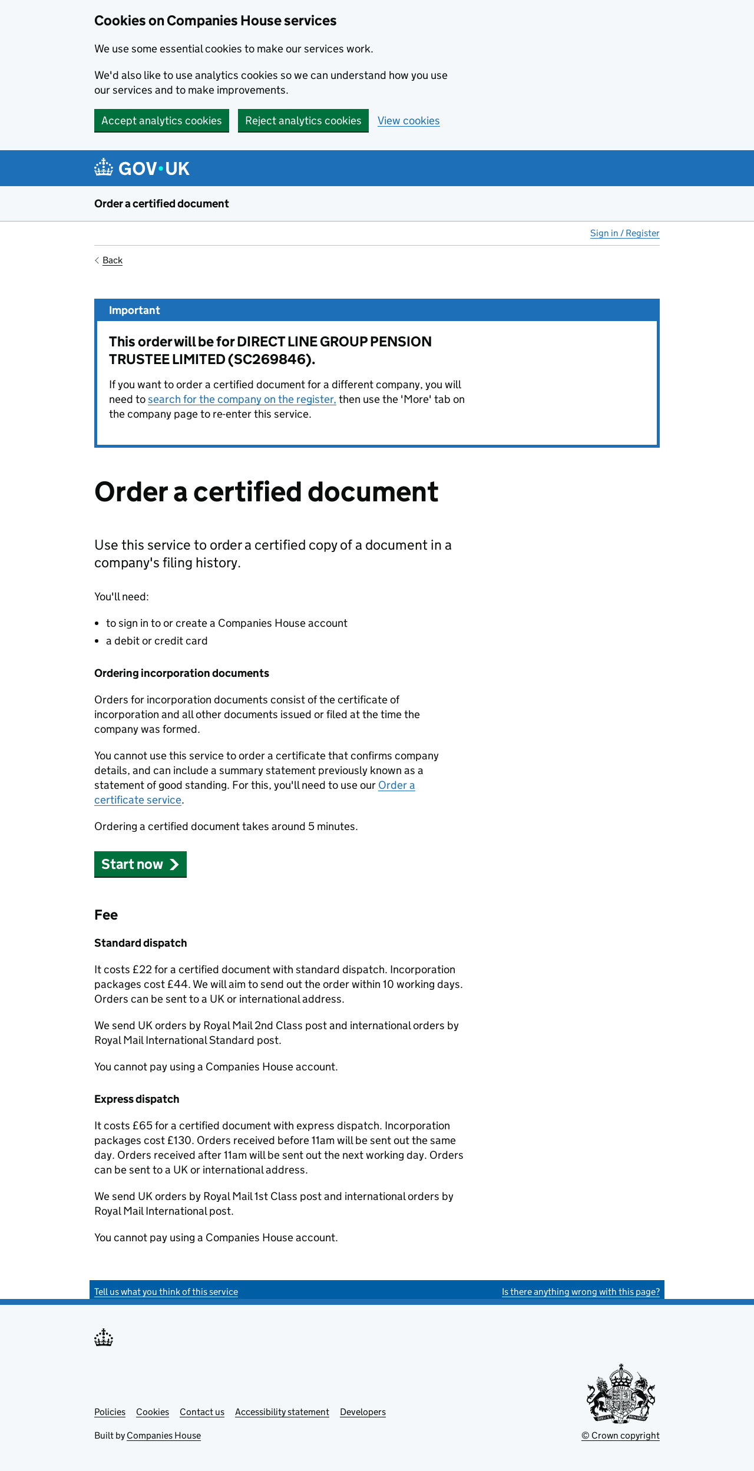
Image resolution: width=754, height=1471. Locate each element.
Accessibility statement (282, 1411)
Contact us (202, 1411)
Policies (109, 1411)
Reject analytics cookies (303, 120)
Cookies (152, 1411)
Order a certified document (161, 203)
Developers (363, 1411)
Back (112, 260)
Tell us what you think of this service (166, 1291)
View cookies (409, 120)
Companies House (164, 1435)
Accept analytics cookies (161, 120)
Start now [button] (140, 863)
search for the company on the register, (242, 399)
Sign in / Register (625, 233)
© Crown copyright (620, 1435)
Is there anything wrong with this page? (581, 1291)
